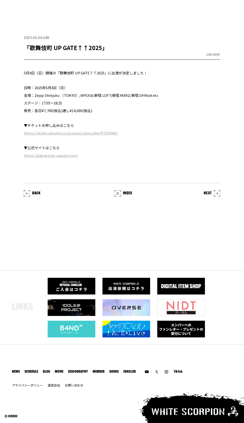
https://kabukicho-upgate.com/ (51, 155)
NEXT (212, 193)
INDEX (123, 193)
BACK (32, 193)
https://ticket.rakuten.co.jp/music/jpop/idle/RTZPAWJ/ (71, 132)
